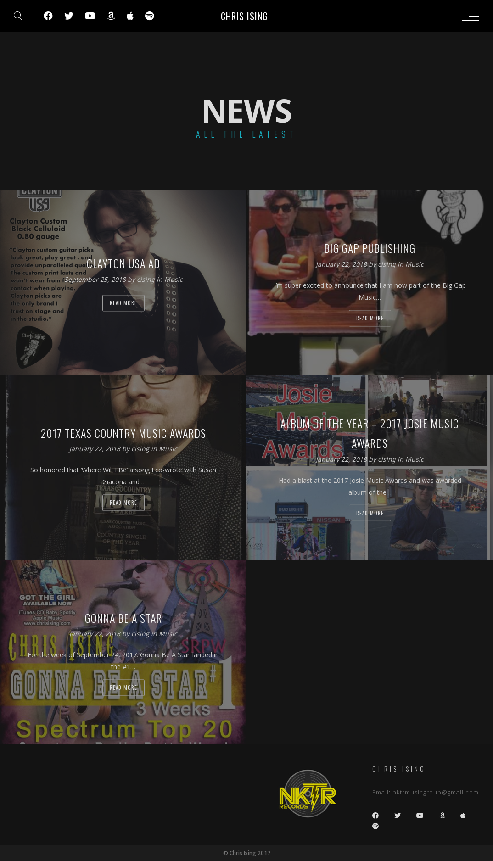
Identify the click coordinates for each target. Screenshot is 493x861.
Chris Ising (244, 16)
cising (147, 279)
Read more (123, 303)
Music (173, 279)
